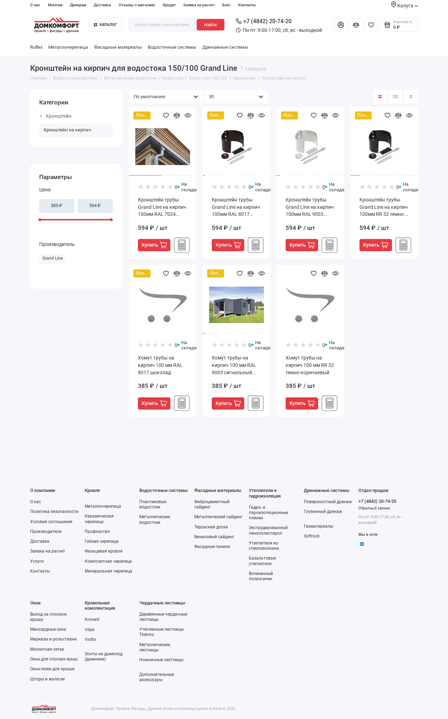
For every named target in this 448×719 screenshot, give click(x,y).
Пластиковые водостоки (152, 504)
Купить (154, 245)
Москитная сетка (47, 649)
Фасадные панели (212, 546)
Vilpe (89, 629)
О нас (35, 5)
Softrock (312, 536)
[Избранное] (371, 25)
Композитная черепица (108, 561)
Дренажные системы (225, 47)
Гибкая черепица (102, 541)
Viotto (90, 639)
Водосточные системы (172, 47)
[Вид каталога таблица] (411, 97)
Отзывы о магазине (137, 5)
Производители (46, 531)
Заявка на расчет (199, 5)
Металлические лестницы (154, 647)
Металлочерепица (68, 47)
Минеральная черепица (108, 571)
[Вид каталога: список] (395, 97)
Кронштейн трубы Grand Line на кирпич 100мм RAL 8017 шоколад (236, 207)
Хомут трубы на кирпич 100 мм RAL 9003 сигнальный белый (234, 365)
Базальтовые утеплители (262, 561)
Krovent (92, 619)
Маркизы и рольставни (53, 639)
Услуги (37, 561)
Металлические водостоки (154, 519)
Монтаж (55, 5)
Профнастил (97, 531)
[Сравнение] (356, 25)
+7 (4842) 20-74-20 (264, 21)
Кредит (169, 5)
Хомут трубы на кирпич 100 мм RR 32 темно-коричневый (310, 365)
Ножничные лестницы (161, 659)
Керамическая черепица (99, 519)
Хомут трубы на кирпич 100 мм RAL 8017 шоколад (160, 365)
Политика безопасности (54, 511)
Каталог (105, 24)
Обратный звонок (374, 508)
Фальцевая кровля (103, 551)
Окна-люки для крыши (52, 668)
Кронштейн (55, 116)
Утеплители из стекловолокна (264, 546)
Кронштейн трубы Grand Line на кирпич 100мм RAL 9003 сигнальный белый (310, 207)
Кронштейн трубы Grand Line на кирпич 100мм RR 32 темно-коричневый (383, 207)
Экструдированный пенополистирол (268, 530)
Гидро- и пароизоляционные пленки (268, 512)
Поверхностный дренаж (328, 501)
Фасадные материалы (118, 47)
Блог (226, 5)
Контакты (247, 5)
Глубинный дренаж (323, 511)
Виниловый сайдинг (214, 536)
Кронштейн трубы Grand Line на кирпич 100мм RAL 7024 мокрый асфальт (162, 207)
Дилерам (78, 5)
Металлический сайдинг (218, 516)
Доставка (102, 5)
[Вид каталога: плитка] (380, 97)
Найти (210, 24)
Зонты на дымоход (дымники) (103, 656)
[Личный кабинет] (340, 25)
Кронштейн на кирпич (67, 129)
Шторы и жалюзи (47, 679)
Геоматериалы (318, 526)
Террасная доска (211, 527)
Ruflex (36, 47)
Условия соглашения (51, 521)
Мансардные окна (48, 629)
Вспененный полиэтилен (261, 576)
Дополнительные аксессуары (156, 677)
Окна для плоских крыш (54, 659)
